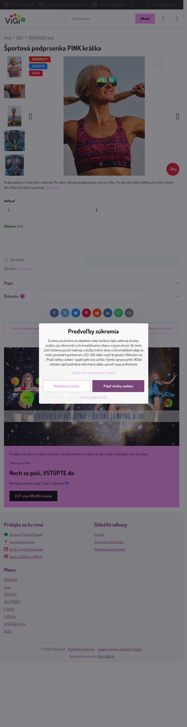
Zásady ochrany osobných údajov (94, 372)
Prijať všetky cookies (118, 386)
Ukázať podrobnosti (93, 397)
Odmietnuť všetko (66, 386)
